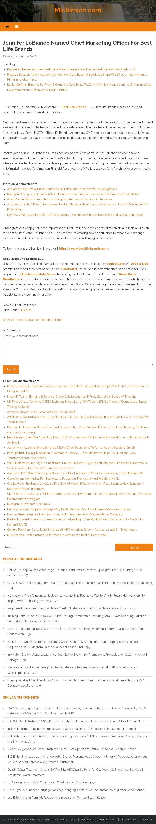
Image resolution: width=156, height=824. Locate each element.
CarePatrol (69, 269)
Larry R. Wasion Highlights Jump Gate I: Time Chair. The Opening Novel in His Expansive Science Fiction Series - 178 (80, 585)
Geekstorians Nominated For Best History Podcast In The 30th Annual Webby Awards (63, 478)
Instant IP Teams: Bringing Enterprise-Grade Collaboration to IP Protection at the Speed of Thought (71, 396)
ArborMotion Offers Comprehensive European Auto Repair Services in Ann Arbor (60, 199)
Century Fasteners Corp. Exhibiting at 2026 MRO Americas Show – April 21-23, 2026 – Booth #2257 (72, 529)
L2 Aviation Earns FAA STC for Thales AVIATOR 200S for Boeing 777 (52, 782)
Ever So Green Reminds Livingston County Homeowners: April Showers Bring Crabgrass (65, 514)
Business (25, 310)
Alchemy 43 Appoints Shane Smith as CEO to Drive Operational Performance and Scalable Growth (71, 447)
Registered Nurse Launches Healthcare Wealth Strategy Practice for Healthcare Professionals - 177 (72, 608)
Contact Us (147, 819)
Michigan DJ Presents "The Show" (29, 504)
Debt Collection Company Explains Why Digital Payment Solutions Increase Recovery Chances (69, 509)
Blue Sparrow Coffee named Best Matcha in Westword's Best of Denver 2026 (57, 535)
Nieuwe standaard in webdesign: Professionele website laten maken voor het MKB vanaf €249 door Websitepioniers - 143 (73, 670)
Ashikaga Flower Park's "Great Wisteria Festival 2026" (41, 411)
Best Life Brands (74, 107)
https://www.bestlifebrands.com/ (84, 248)
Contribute (86, 819)
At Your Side (140, 263)
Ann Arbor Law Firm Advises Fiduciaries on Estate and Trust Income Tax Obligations (62, 189)
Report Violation (51, 319)
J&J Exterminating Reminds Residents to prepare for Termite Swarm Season (57, 797)
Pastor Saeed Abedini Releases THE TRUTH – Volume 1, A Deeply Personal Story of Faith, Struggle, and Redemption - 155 (75, 631)
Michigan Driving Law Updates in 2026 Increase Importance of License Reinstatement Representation (73, 194)
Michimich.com (78, 10)
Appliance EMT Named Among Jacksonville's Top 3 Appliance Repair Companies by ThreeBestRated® (75, 473)
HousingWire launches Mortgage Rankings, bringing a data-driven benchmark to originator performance (76, 790)
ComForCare (115, 263)
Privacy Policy (128, 819)
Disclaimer (32, 319)
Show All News (13, 319)
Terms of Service (107, 819)
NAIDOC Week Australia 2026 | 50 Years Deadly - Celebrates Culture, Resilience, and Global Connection (75, 214)
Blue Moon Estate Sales (38, 274)
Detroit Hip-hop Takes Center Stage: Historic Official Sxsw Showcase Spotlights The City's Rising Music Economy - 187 (75, 572)
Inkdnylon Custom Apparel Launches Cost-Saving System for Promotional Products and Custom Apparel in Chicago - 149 (78, 657)
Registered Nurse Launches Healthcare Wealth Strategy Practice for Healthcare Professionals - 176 (71, 69)
